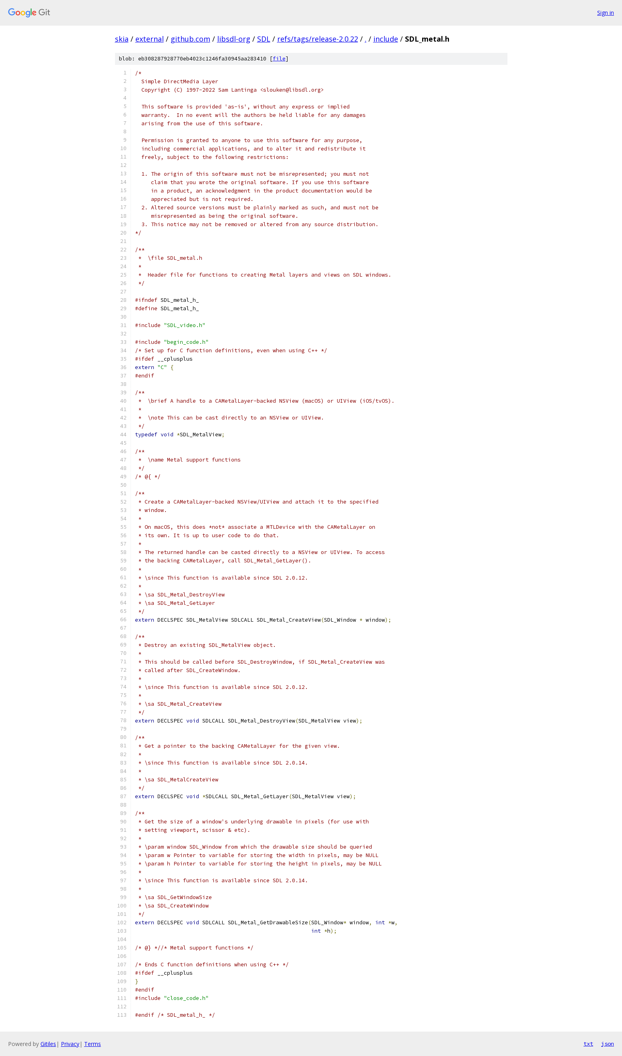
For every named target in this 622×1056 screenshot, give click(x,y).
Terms (92, 1044)
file (279, 58)
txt (588, 1043)
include (385, 39)
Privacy (70, 1044)
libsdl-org (233, 39)
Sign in (605, 12)
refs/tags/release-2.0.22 (317, 39)
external (149, 39)
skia (122, 39)
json (607, 1043)
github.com (190, 39)
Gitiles (48, 1044)
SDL (263, 39)
